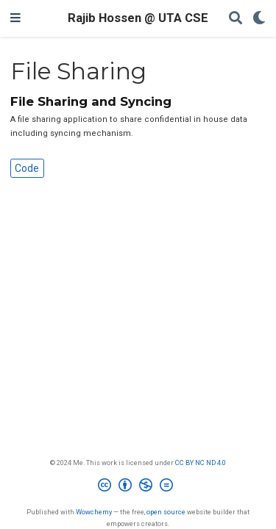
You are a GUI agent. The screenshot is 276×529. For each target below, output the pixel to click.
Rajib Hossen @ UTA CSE (138, 18)
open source (165, 512)
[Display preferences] (259, 18)
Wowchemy (94, 512)
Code (27, 168)
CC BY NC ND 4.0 (200, 462)
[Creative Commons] (138, 487)
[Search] (235, 18)
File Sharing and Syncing (90, 101)
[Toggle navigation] (15, 18)
